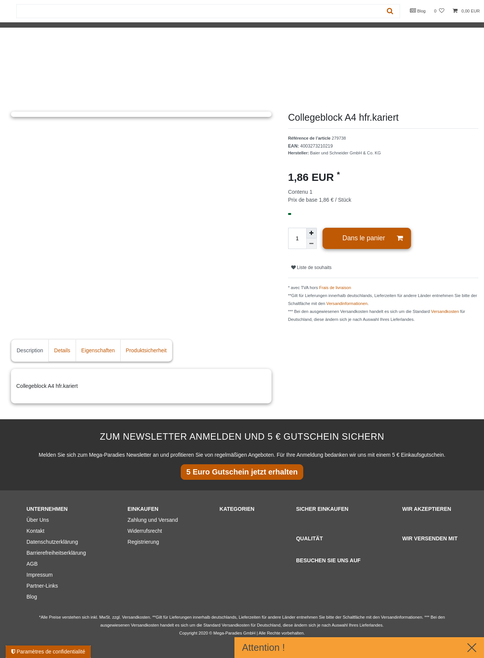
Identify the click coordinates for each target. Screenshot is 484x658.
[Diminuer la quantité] (311, 243)
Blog (418, 10)
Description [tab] (30, 350)
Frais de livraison (335, 287)
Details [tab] (62, 350)
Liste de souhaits (311, 267)
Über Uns (37, 520)
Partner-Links (42, 586)
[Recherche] (390, 11)
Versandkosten (445, 311)
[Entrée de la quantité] (297, 238)
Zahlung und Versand (152, 520)
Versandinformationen (347, 303)
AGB (32, 564)
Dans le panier (373, 238)
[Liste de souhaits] (439, 11)
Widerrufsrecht (144, 531)
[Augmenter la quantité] (311, 233)
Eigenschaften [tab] (98, 350)
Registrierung (143, 542)
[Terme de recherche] (198, 11)
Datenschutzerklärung (52, 542)
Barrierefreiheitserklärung (56, 553)
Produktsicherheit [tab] (146, 350)
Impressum (39, 575)
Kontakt (35, 531)
